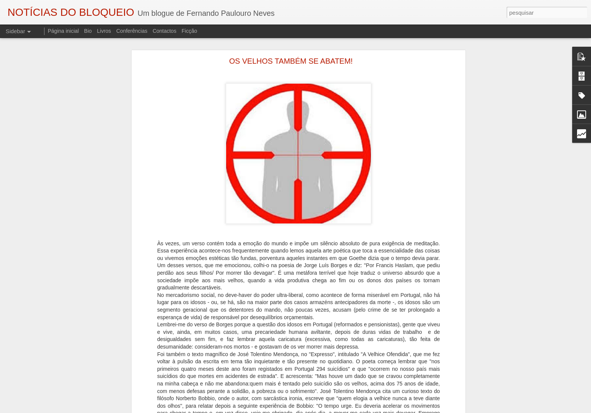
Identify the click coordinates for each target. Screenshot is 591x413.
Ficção (189, 31)
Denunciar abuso (381, 409)
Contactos (164, 31)
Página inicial (63, 31)
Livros (104, 31)
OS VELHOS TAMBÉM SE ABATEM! (291, 53)
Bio (88, 31)
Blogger (356, 409)
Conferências (131, 31)
